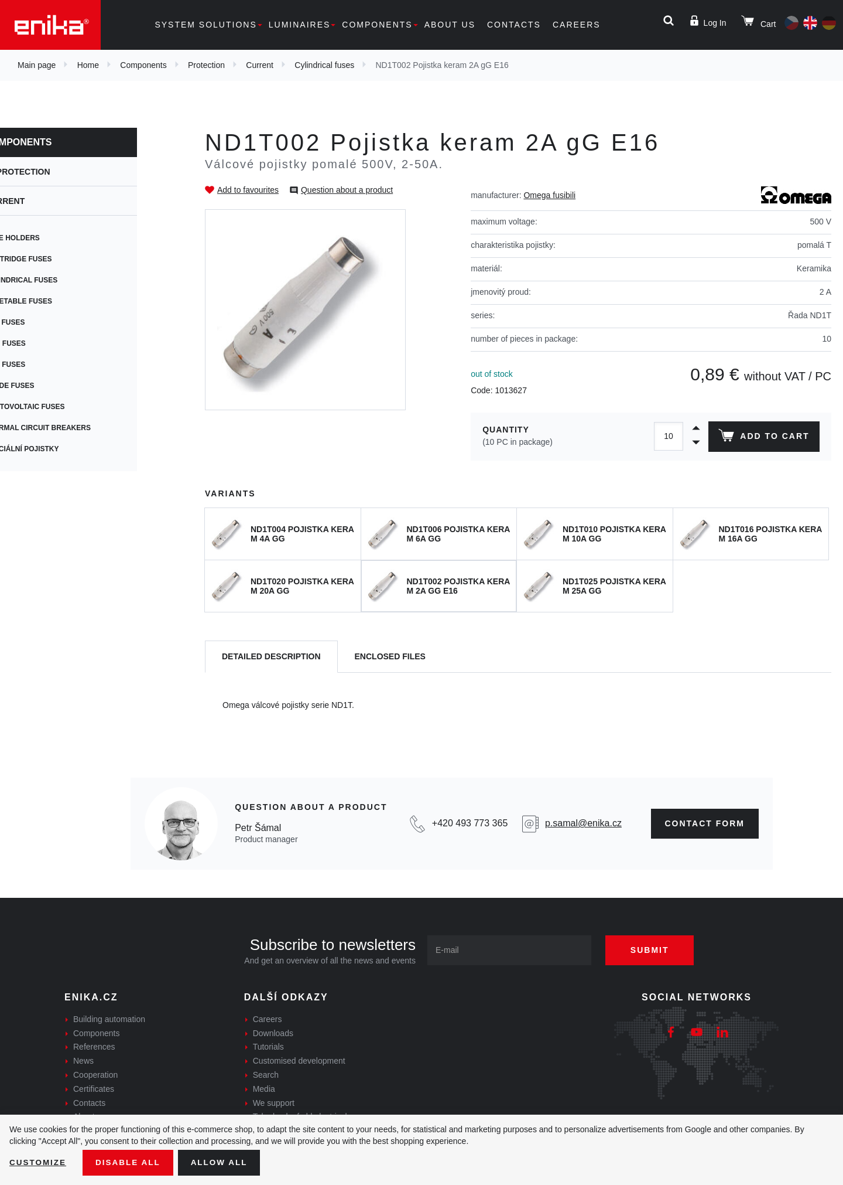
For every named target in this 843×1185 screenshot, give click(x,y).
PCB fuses (43, 322)
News (83, 1060)
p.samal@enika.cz (583, 823)
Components (377, 24)
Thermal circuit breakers (76, 428)
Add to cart (763, 438)
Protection (206, 65)
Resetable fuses (57, 301)
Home (88, 65)
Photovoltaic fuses (63, 407)
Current (259, 65)
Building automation (109, 1019)
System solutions (205, 24)
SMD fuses (43, 343)
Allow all (223, 1162)
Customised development (299, 1060)
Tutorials (268, 1046)
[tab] (271, 657)
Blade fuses (48, 386)
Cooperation (95, 1075)
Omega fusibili (549, 195)
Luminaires (300, 24)
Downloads (273, 1033)
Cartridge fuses (57, 259)
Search (266, 1075)
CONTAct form (705, 823)
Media (264, 1089)
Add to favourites (248, 190)
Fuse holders (50, 238)
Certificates (93, 1089)
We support (273, 1103)
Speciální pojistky (60, 449)
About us (449, 24)
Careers (577, 24)
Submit (654, 950)
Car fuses (43, 364)
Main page (37, 65)
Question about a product (347, 190)
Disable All (130, 1162)
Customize (38, 1162)
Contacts (514, 24)
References (94, 1046)
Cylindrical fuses (324, 65)
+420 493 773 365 (470, 823)
